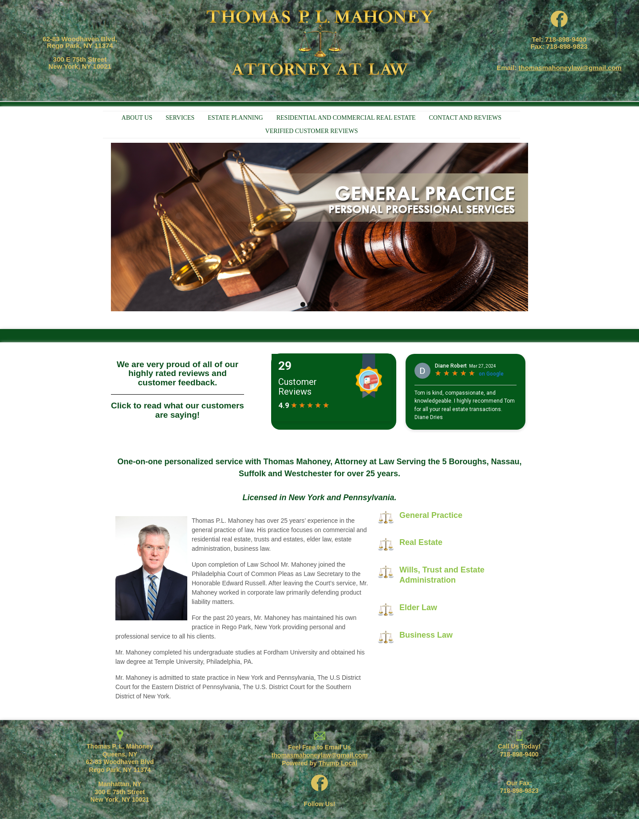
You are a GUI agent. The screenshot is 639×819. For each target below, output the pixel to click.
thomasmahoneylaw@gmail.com (570, 67)
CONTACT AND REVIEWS (465, 117)
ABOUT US (137, 117)
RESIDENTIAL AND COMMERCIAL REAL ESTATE (346, 117)
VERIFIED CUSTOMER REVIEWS (311, 131)
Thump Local (338, 763)
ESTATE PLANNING (235, 117)
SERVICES (180, 117)
